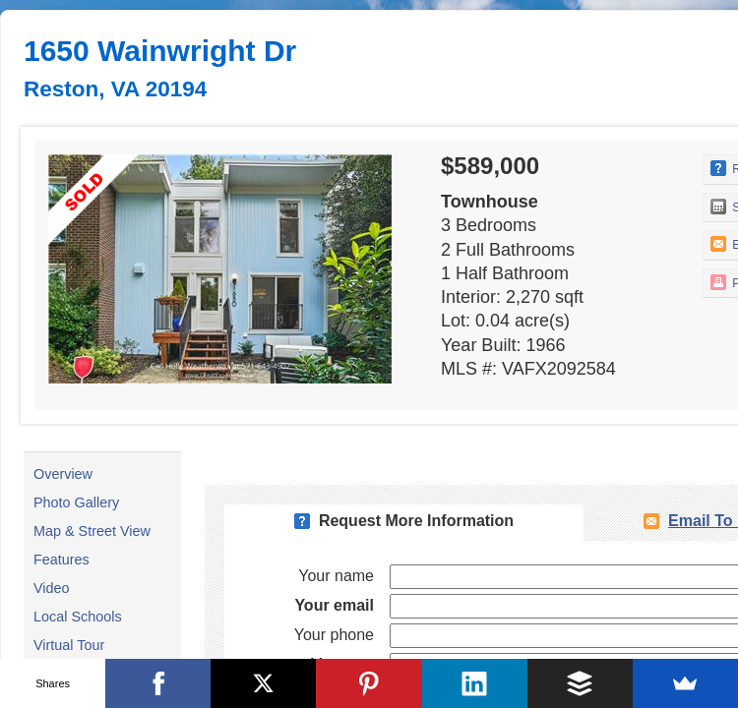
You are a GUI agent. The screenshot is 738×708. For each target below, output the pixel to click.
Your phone (334, 634)
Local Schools (77, 616)
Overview (62, 474)
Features (61, 559)
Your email (334, 605)
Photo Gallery (76, 502)
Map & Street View (92, 531)
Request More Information (416, 520)
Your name (336, 575)
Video (51, 588)
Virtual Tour (68, 645)
